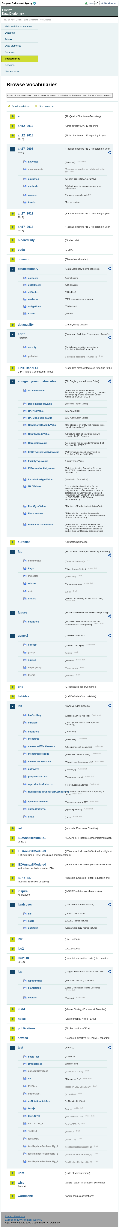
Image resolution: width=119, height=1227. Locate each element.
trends (31, 202)
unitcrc (32, 598)
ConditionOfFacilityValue (42, 425)
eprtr (21, 334)
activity (32, 347)
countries (33, 179)
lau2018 (23, 958)
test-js (31, 1108)
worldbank (25, 1196)
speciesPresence (38, 801)
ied (20, 828)
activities (33, 161)
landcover (25, 904)
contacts (33, 278)
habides (23, 696)
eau (30, 1078)
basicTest (33, 1056)
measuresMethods (38, 753)
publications (26, 1028)
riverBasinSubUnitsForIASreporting (46, 791)
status (31, 313)
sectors (32, 997)
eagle (31, 920)
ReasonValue (35, 513)
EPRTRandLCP (28, 368)
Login (91, 3)
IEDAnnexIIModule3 (32, 851)
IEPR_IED (24, 877)
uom (21, 1173)
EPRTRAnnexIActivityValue (43, 452)
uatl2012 (33, 928)
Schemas (10, 52)
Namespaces (12, 71)
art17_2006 (25, 148)
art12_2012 (25, 125)
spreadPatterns (37, 809)
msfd (21, 1009)
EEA (20, 3)
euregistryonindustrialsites (37, 381)
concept (32, 644)
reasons (32, 195)
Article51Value (36, 390)
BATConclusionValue (40, 417)
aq (19, 116)
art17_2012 (25, 213)
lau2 (21, 948)
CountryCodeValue (38, 434)
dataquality (26, 324)
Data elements (13, 45)
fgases (22, 612)
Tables (8, 39)
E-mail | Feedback (15, 1216)
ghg (20, 686)
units (31, 816)
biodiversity (26, 240)
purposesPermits (38, 776)
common (24, 259)
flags (31, 568)
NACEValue (34, 486)
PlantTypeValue (37, 506)
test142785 (34, 1116)
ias (20, 706)
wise (21, 1182)
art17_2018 (25, 226)
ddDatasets (34, 285)
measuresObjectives (40, 761)
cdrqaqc (32, 722)
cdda (21, 249)
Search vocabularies (21, 106)
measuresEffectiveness (41, 746)
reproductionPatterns (40, 784)
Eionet (19, 20)
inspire (23, 891)
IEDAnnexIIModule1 (32, 837)
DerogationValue (37, 443)
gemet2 (23, 635)
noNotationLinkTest (39, 1101)
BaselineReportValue (40, 403)
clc (29, 913)
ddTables (33, 292)
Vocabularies (12, 58)
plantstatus (34, 987)
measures (33, 738)
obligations (34, 306)
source (32, 660)
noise (22, 1018)
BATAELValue (35, 411)
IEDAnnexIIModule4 (32, 864)
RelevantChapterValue (40, 524)
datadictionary (28, 268)
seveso (23, 1038)
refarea (32, 583)
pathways (33, 769)
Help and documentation (18, 26)
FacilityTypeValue (38, 461)
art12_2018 (25, 135)
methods (33, 186)
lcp (20, 971)
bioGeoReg (34, 715)
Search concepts (46, 106)
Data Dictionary (31, 20)
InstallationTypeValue (40, 479)
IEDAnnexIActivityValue (41, 468)
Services (9, 65)
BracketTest (35, 1063)
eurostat (24, 541)
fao (20, 551)
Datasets (10, 32)
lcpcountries (35, 980)
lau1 (21, 939)
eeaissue (33, 299)
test (20, 1047)
